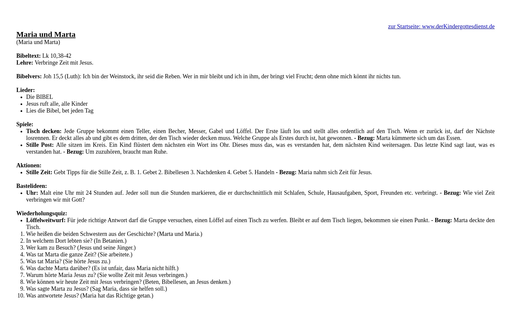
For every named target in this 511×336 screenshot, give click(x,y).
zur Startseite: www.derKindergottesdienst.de (441, 26)
